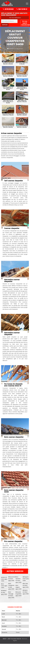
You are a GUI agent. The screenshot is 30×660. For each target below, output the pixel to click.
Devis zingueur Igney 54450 (18, 587)
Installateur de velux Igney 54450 (4, 592)
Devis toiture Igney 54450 (4, 585)
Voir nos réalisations (15, 17)
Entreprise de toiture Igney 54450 (26, 592)
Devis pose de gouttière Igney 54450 (18, 593)
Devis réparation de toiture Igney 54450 (18, 579)
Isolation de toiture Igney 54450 (4, 579)
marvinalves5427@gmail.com (15, 48)
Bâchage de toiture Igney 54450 (26, 578)
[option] (8, 59)
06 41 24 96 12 (22, 9)
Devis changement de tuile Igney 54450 (11, 586)
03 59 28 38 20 (8, 9)
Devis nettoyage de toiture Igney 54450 (11, 594)
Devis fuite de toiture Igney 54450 (26, 585)
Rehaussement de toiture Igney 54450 (11, 578)
